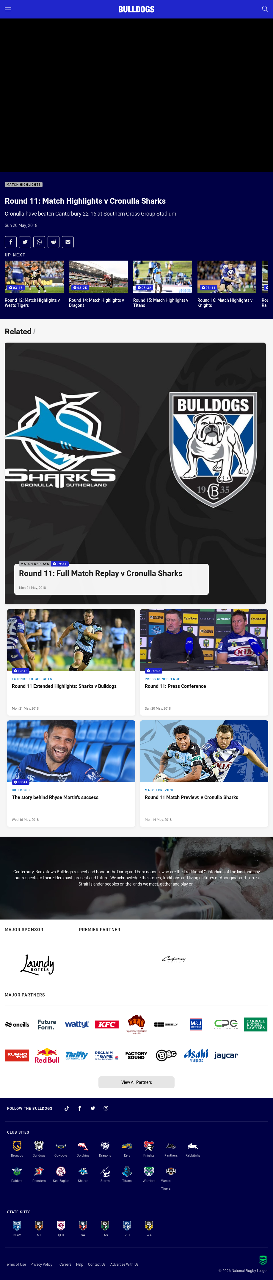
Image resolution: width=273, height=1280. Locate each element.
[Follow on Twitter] (92, 1108)
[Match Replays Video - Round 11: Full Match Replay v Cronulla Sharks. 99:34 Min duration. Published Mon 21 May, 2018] (135, 473)
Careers (65, 1264)
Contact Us (97, 1264)
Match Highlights (24, 185)
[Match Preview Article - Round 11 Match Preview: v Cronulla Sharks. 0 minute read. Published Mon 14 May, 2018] (204, 773)
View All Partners (136, 1082)
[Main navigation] (8, 9)
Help (79, 1264)
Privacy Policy (41, 1264)
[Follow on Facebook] (79, 1108)
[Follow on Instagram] (105, 1108)
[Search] (265, 9)
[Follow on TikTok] (66, 1108)
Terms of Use (15, 1264)
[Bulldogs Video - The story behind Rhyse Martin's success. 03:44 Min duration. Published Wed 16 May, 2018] (71, 773)
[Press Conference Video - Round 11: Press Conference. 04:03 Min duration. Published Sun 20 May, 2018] (204, 662)
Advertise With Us (124, 1264)
